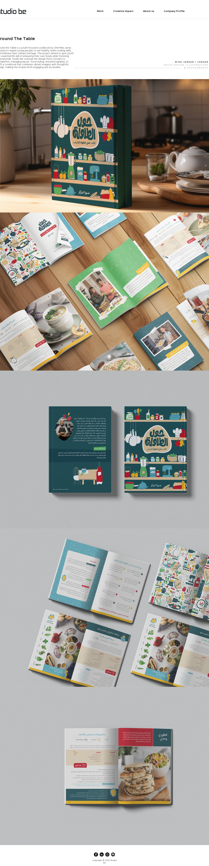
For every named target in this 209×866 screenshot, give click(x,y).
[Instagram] (107, 854)
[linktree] (113, 854)
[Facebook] (96, 854)
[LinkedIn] (102, 854)
